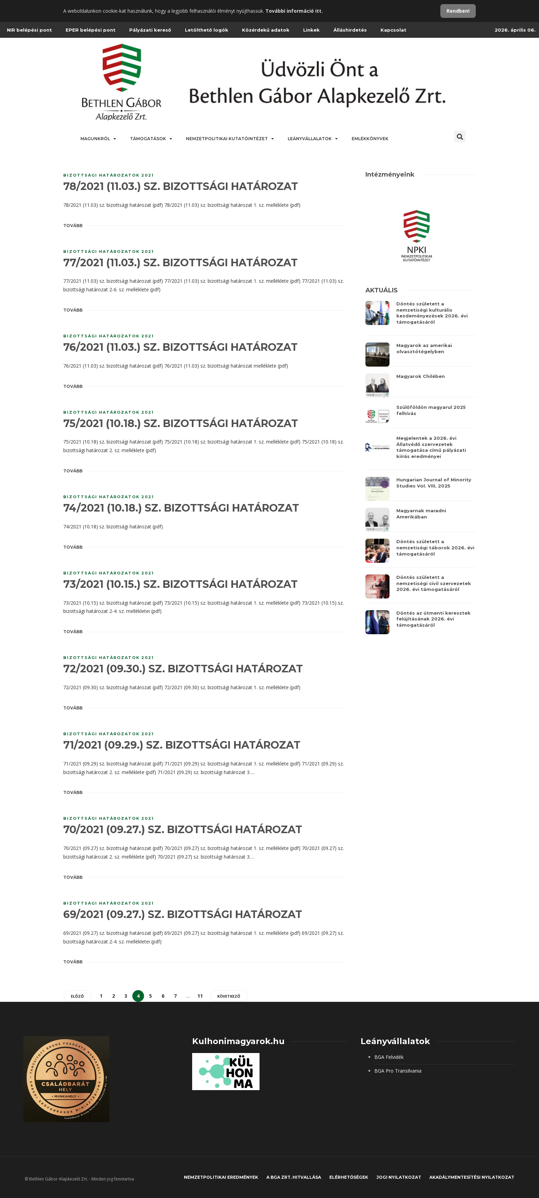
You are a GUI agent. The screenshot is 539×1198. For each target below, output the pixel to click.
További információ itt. (294, 11)
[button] (459, 136)
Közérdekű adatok (265, 30)
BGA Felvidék (389, 1057)
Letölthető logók (206, 30)
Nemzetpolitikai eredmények (221, 1177)
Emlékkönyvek (370, 138)
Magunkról (98, 138)
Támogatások (151, 138)
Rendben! (458, 11)
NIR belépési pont (29, 30)
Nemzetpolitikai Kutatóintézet (230, 138)
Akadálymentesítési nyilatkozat (471, 1177)
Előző (77, 996)
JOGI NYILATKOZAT (398, 1177)
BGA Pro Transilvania (397, 1070)
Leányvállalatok (313, 138)
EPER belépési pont (91, 30)
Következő (228, 996)
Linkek (311, 30)
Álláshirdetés (350, 30)
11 (200, 996)
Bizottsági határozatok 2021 (108, 175)
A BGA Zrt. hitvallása (293, 1177)
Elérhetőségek (348, 1177)
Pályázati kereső (150, 30)
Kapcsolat (393, 30)
